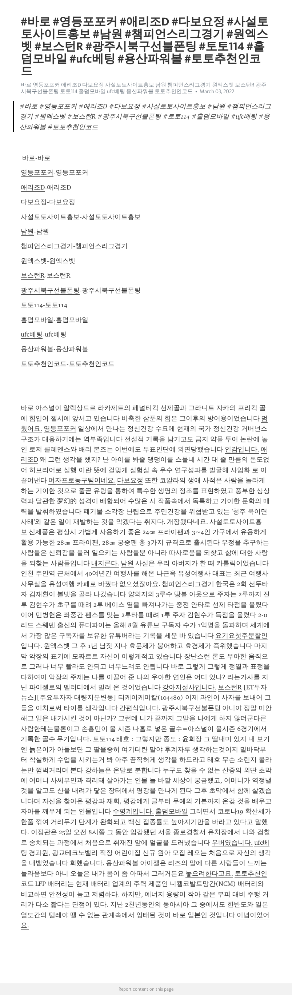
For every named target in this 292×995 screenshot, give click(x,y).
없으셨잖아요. (139, 584)
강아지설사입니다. (189, 687)
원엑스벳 (34, 261)
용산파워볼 (37, 349)
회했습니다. (87, 863)
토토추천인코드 (44, 364)
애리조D (33, 187)
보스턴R (32, 275)
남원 (27, 231)
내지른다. (105, 563)
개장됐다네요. (187, 522)
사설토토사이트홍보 (50, 217)
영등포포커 (37, 172)
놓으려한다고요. (209, 873)
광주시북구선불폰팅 (50, 290)
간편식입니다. (139, 708)
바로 (28, 158)
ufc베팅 (32, 334)
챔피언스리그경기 (47, 246)
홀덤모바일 (37, 320)
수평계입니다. (133, 811)
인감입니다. (242, 449)
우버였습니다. (232, 843)
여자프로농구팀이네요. (82, 480)
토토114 (32, 305)
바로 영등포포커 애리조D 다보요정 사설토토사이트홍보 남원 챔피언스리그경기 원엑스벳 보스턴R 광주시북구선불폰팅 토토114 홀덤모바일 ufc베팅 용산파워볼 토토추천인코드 (144, 88)
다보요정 (34, 202)
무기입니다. (74, 739)
